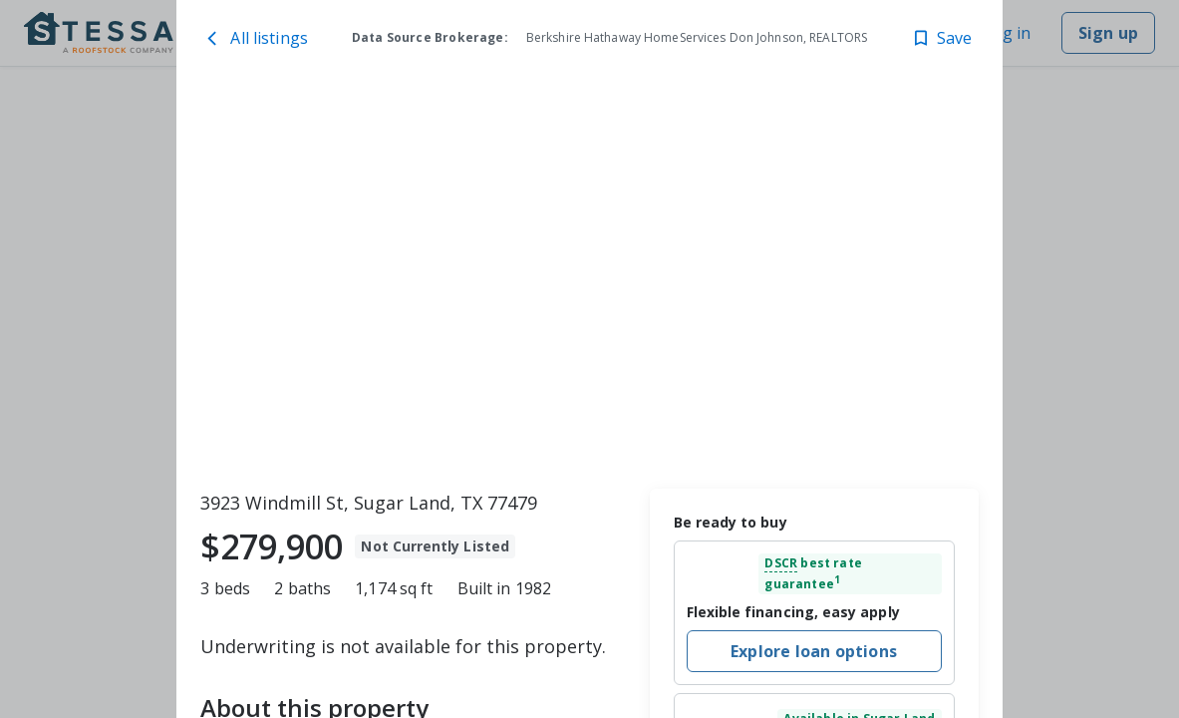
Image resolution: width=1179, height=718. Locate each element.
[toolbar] (589, 284)
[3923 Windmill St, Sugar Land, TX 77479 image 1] (589, 284)
